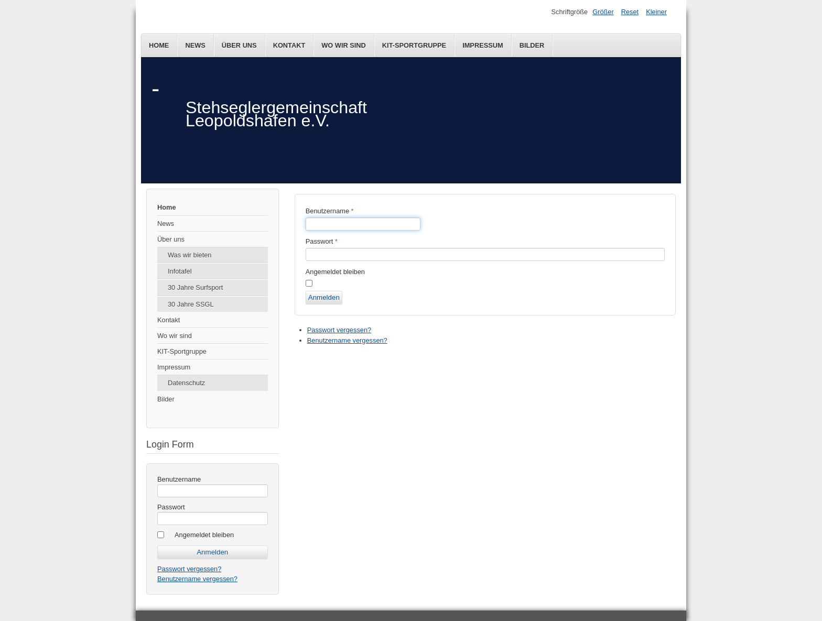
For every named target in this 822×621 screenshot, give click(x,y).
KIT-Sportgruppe (414, 45)
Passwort (171, 507)
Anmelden (324, 297)
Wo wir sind (343, 45)
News (195, 45)
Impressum (482, 45)
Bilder (532, 45)
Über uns (239, 45)
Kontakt (289, 45)
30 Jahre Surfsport (195, 287)
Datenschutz (186, 383)
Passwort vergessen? (189, 569)
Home (159, 45)
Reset (630, 12)
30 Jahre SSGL (191, 304)
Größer (603, 12)
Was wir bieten (189, 255)
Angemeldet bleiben (204, 535)
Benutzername (179, 479)
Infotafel (180, 271)
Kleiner (656, 12)
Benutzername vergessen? (197, 579)
